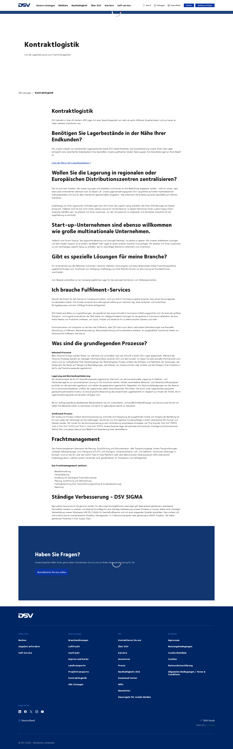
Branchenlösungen (78, 640)
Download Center (127, 678)
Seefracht (73, 653)
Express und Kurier (78, 659)
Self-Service (25, 653)
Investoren (124, 659)
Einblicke (63, 5)
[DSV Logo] (24, 5)
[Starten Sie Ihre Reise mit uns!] (86, 5)
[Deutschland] (174, 5)
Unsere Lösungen (45, 5)
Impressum (173, 640)
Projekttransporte (78, 671)
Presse (121, 665)
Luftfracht (74, 646)
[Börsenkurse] (205, 725)
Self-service (124, 5)
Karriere (109, 5)
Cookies (172, 659)
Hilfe (120, 684)
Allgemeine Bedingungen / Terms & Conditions (186, 673)
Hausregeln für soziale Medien (134, 697)
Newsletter (124, 690)
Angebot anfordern (29, 646)
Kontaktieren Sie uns (129, 640)
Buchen (189, 5)
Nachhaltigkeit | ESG (129, 671)
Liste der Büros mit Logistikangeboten (70, 163)
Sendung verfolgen (205, 5)
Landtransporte (77, 665)
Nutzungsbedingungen (180, 646)
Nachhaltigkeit (79, 5)
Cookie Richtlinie (177, 653)
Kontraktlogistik (44, 92)
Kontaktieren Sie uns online (51, 572)
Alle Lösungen (24, 92)
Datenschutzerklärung (180, 665)
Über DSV (96, 5)
